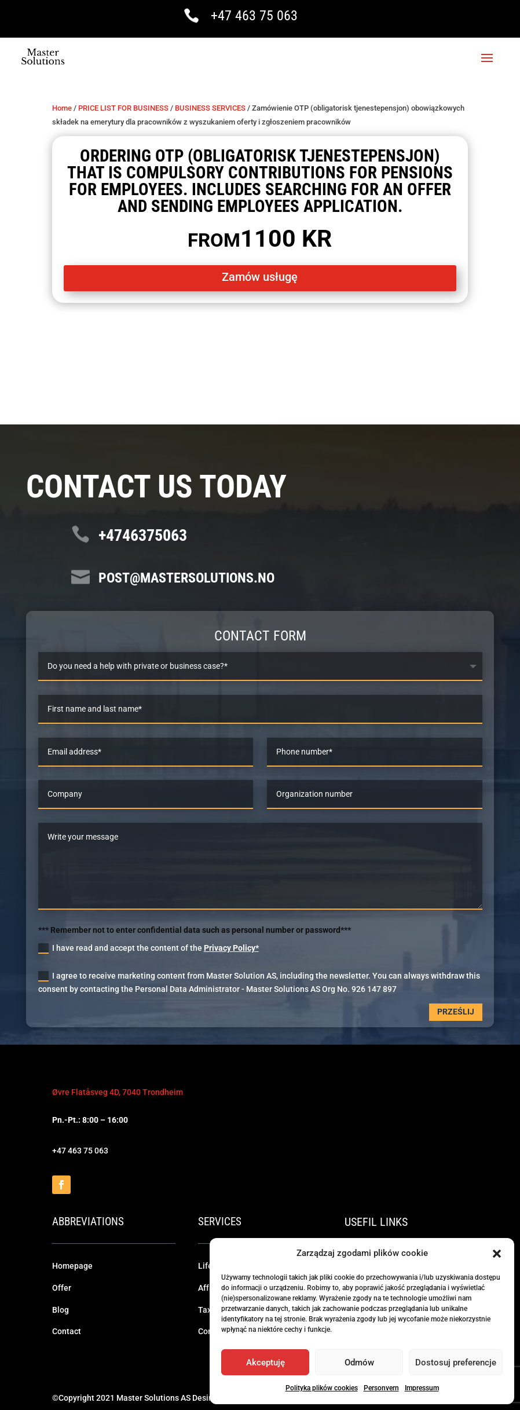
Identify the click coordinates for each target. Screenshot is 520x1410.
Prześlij (455, 1010)
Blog (60, 1308)
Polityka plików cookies (321, 1388)
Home (62, 106)
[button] (497, 1253)
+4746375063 (142, 534)
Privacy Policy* (231, 946)
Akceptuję (265, 1362)
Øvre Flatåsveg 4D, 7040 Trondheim (117, 1091)
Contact (66, 1330)
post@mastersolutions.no (186, 576)
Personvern (381, 1388)
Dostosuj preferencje (455, 1362)
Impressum (422, 1388)
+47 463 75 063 (254, 16)
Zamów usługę (260, 276)
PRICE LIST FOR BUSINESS (123, 106)
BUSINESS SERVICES (210, 106)
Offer (61, 1286)
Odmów (359, 1362)
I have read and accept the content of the (148, 947)
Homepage (72, 1264)
